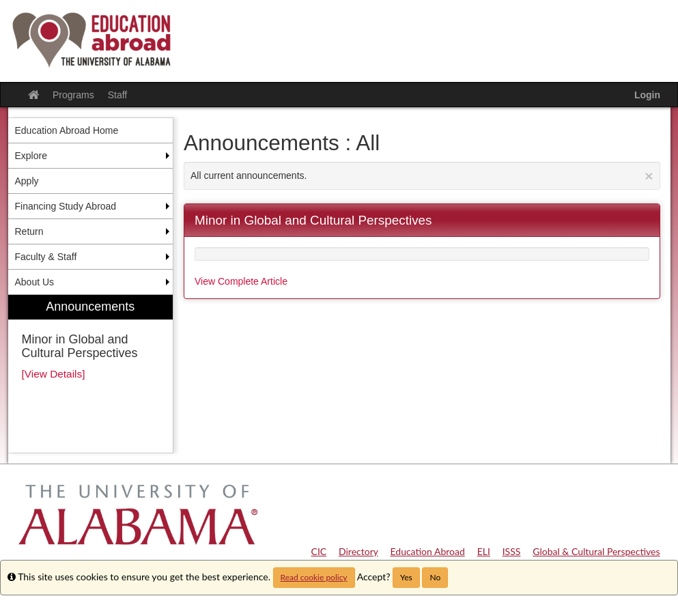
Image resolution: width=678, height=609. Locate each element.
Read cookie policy (314, 577)
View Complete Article (241, 281)
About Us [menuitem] (35, 282)
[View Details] (53, 374)
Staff (118, 94)
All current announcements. (421, 176)
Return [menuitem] (29, 231)
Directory (358, 551)
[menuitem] (90, 374)
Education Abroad (428, 551)
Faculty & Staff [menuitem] (46, 256)
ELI (483, 551)
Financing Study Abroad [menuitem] (66, 206)
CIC (319, 551)
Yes (406, 577)
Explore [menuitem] (31, 155)
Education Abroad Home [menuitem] (67, 130)
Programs (73, 94)
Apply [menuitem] (27, 180)
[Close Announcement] (649, 176)
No (434, 577)
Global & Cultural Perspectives (596, 551)
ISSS (512, 551)
